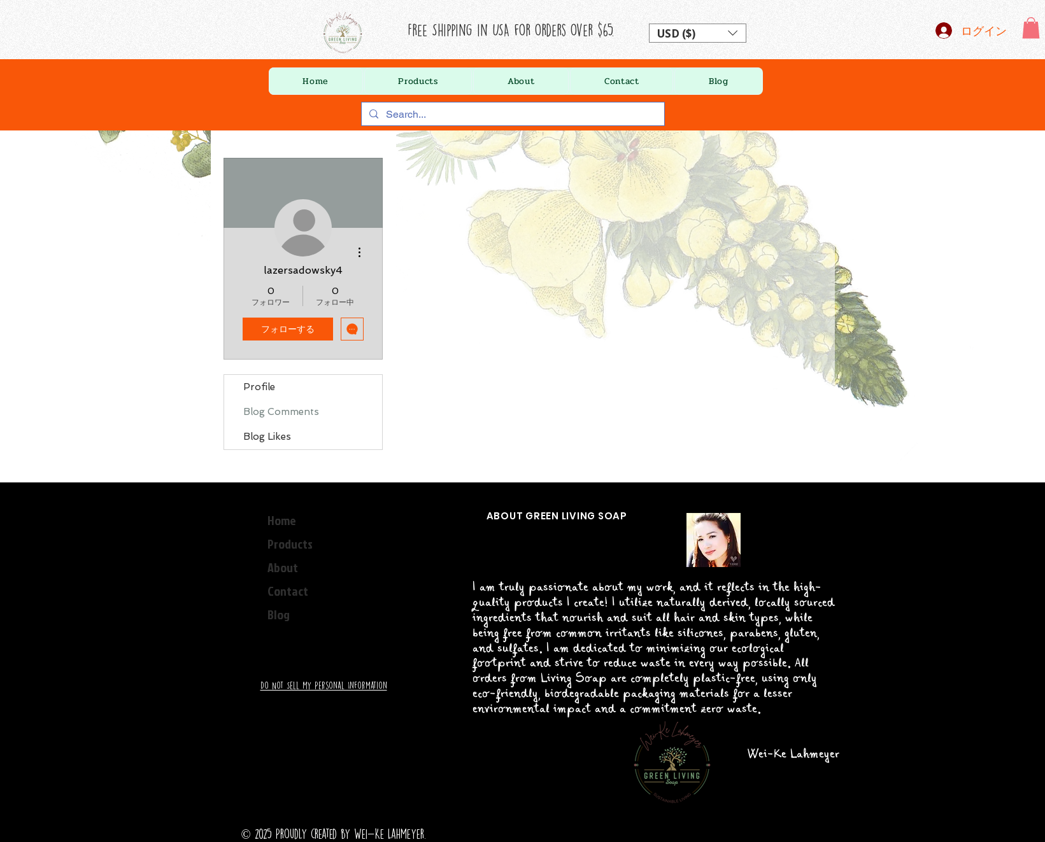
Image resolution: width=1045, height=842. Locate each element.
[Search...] (511, 114)
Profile (259, 387)
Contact (287, 591)
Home (281, 520)
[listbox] (697, 33)
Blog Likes (267, 436)
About (282, 567)
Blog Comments (281, 411)
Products (290, 543)
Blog (278, 614)
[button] (697, 33)
